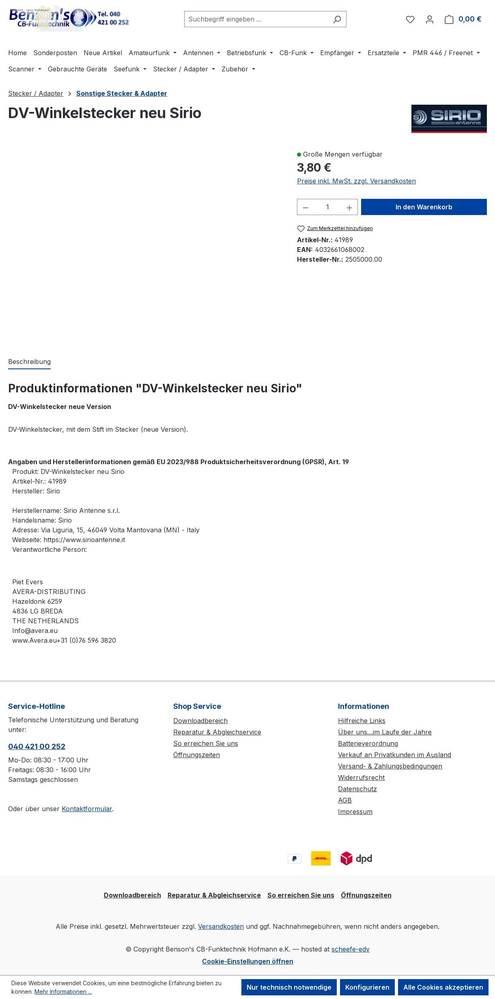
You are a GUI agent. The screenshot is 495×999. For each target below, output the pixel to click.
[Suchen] (336, 19)
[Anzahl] (327, 207)
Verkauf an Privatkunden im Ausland (394, 755)
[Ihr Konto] (429, 19)
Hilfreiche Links (361, 721)
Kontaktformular (87, 809)
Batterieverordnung (368, 743)
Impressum (355, 811)
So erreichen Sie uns (205, 743)
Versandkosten (221, 926)
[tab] (29, 362)
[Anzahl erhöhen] (349, 207)
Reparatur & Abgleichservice (217, 732)
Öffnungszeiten (196, 755)
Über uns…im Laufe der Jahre (385, 732)
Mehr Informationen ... (63, 991)
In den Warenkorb (424, 207)
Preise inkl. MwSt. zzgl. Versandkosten (356, 181)
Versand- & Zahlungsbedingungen (390, 766)
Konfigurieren (367, 987)
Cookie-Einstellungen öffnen (247, 961)
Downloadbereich (200, 721)
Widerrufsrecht (361, 777)
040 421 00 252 (36, 746)
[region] (144, 244)
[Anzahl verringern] (305, 207)
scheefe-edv (350, 949)
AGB (345, 800)
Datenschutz (357, 789)
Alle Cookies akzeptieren (443, 987)
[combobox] (256, 19)
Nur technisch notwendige (289, 987)
